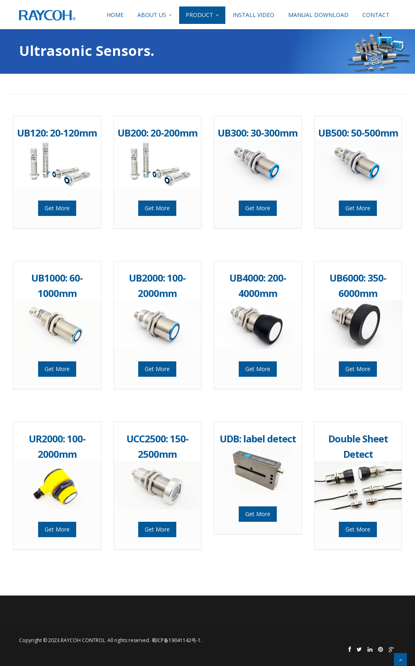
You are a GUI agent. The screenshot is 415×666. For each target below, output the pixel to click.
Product (202, 15)
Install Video (253, 15)
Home (115, 15)
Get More (57, 208)
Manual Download (318, 15)
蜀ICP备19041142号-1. (177, 640)
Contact (375, 15)
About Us (154, 15)
